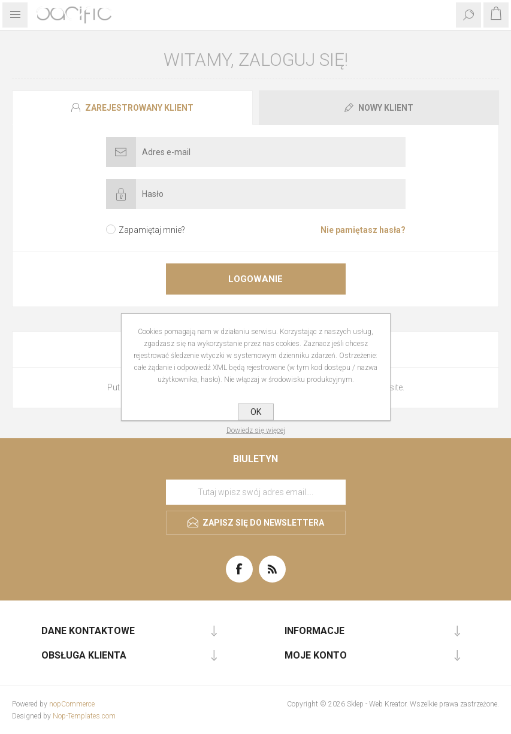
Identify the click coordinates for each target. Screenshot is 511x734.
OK (255, 412)
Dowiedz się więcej (255, 430)
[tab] (134, 107)
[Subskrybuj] (256, 492)
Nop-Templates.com (84, 716)
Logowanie (255, 279)
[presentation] (132, 107)
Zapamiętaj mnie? (152, 230)
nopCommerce (72, 704)
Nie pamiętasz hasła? (363, 230)
